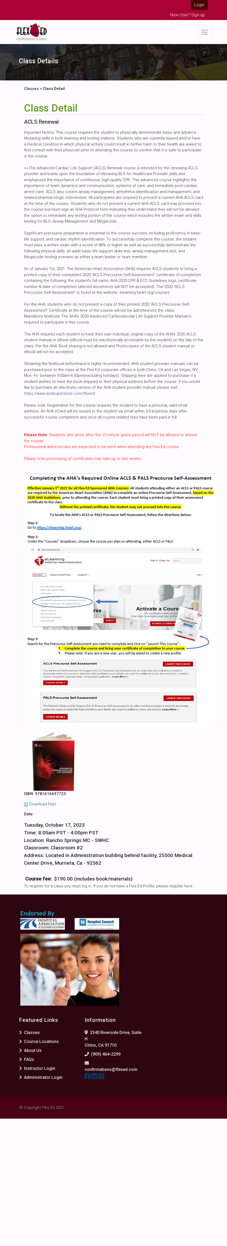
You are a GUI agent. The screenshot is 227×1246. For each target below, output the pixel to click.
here (188, 886)
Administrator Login (40, 1077)
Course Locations (39, 1041)
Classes (31, 88)
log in (86, 886)
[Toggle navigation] (204, 32)
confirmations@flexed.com (111, 1069)
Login (199, 4)
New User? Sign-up (187, 14)
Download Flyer (42, 804)
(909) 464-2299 (105, 1054)
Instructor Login (37, 1068)
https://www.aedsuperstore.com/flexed (60, 393)
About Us (30, 1050)
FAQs (26, 1059)
